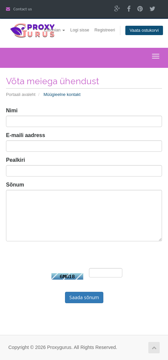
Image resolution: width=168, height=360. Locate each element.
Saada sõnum (84, 297)
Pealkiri (15, 160)
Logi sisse (79, 29)
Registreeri (104, 29)
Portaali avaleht (20, 94)
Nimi (12, 110)
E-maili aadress (25, 135)
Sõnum (15, 185)
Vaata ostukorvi (144, 30)
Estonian (54, 29)
